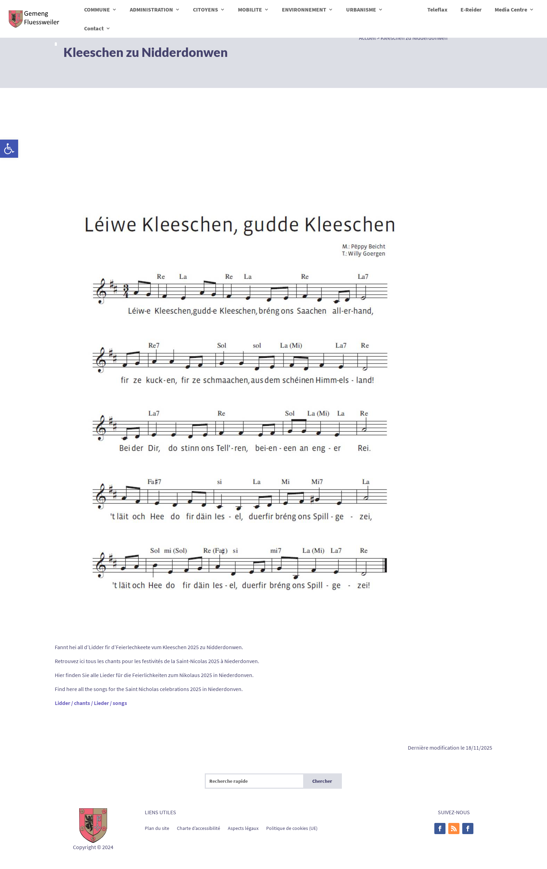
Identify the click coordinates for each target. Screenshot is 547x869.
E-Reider (471, 9)
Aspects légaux (243, 828)
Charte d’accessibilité (198, 828)
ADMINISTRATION (151, 9)
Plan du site (157, 828)
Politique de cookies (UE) (291, 828)
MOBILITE (250, 9)
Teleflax (437, 9)
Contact (94, 28)
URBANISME (361, 9)
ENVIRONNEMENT (304, 9)
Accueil (367, 37)
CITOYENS (205, 9)
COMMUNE (97, 9)
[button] (9, 149)
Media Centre (511, 9)
